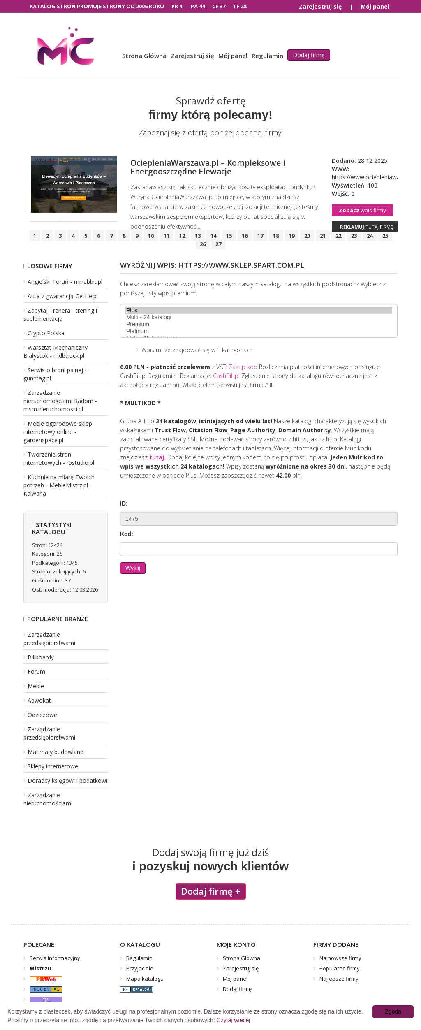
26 (203, 244)
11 (166, 235)
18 (276, 235)
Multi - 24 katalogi (258, 317)
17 (260, 235)
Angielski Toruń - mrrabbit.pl (65, 281)
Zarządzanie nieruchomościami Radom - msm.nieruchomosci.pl (60, 401)
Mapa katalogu (145, 978)
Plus (258, 310)
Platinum (258, 331)
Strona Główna (144, 55)
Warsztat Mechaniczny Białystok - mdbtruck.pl (55, 351)
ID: (124, 503)
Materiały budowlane (55, 752)
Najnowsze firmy (340, 958)
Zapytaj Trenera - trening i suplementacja (60, 314)
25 (385, 235)
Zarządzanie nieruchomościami (47, 799)
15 (229, 235)
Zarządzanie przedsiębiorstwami (49, 639)
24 (369, 235)
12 (182, 235)
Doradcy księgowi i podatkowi (67, 780)
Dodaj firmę (309, 55)
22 (338, 235)
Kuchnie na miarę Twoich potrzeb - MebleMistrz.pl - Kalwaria (59, 485)
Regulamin (267, 55)
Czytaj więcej (233, 1020)
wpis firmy (362, 210)
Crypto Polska (46, 333)
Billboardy (41, 657)
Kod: (126, 534)
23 (354, 235)
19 (291, 235)
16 (245, 235)
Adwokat (39, 700)
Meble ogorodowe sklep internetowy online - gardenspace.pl (57, 432)
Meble (36, 686)
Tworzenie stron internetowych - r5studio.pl (58, 458)
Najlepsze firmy (339, 978)
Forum (36, 671)
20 (307, 235)
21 (323, 235)
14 (213, 235)
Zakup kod (243, 367)
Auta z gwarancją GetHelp (62, 296)
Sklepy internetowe (53, 766)
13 (198, 235)
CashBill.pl (226, 376)
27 (218, 244)
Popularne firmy (339, 968)
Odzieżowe (42, 715)
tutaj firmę (366, 227)
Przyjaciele (139, 968)
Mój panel (375, 6)
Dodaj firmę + (211, 891)
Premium (258, 324)
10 (151, 235)
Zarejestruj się (320, 6)
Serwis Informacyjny (55, 958)
